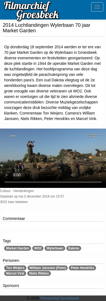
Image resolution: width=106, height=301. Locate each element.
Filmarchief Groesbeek (59, 298)
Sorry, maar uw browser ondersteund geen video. (53, 158)
